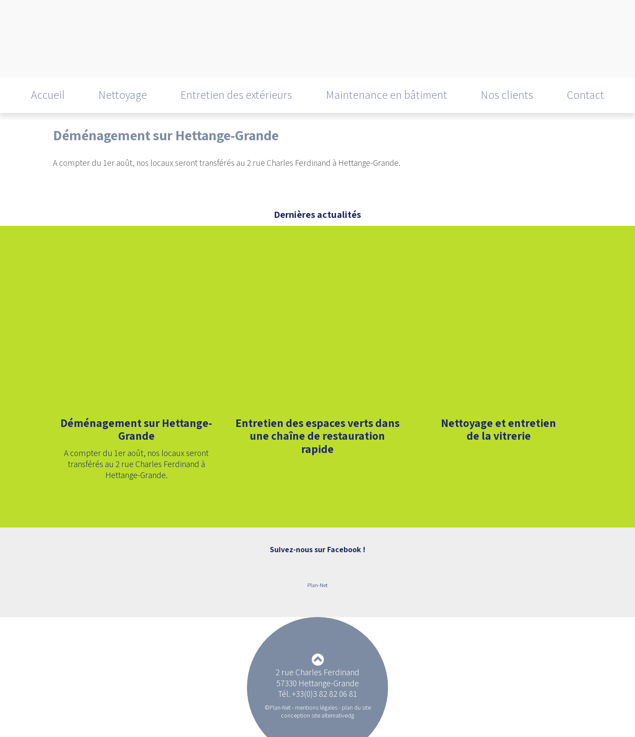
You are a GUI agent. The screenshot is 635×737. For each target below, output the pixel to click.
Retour (66, 179)
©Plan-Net (278, 707)
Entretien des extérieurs (236, 94)
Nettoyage (122, 94)
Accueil (48, 94)
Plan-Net (317, 585)
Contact (585, 94)
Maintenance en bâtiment (386, 94)
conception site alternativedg (317, 715)
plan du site (356, 707)
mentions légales (316, 707)
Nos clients (507, 94)
